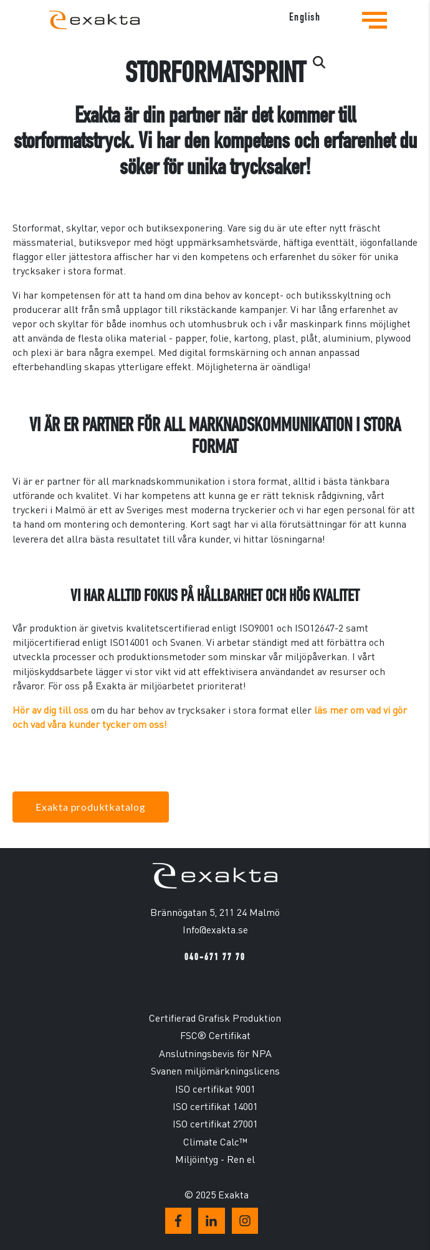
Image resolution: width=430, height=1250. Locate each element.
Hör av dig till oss (50, 709)
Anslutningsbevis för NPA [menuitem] (215, 1053)
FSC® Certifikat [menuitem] (215, 1035)
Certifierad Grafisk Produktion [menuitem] (215, 1017)
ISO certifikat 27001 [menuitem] (215, 1123)
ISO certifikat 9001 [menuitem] (215, 1088)
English (305, 17)
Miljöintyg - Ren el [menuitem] (215, 1158)
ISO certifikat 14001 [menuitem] (215, 1105)
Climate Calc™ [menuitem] (215, 1141)
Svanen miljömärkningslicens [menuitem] (215, 1070)
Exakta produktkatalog (91, 807)
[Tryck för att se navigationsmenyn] (374, 30)
